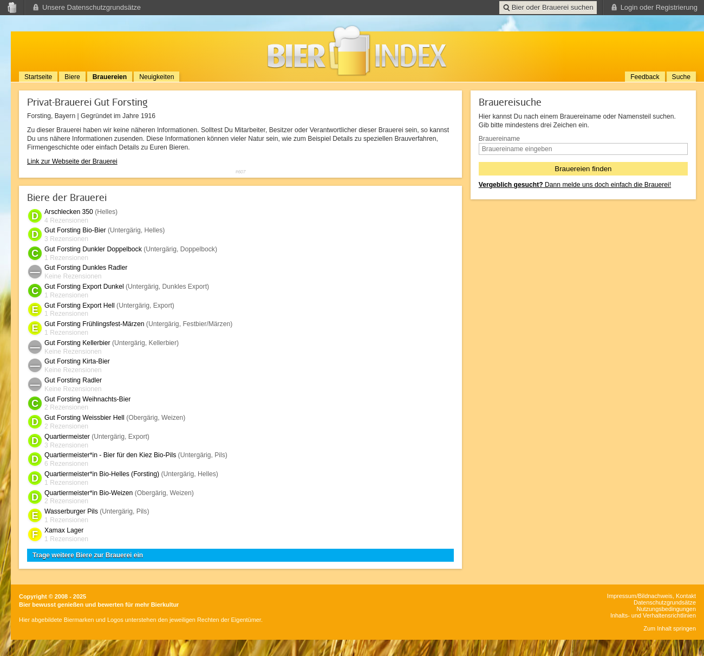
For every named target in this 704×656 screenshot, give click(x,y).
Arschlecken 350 (68, 212)
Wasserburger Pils (71, 511)
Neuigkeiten (156, 77)
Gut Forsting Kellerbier (77, 343)
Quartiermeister (67, 436)
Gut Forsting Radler (73, 380)
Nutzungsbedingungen (666, 609)
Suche (681, 77)
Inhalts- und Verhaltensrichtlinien (653, 615)
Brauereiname (499, 138)
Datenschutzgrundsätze (665, 602)
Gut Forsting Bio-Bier (75, 230)
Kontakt (686, 596)
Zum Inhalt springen (669, 628)
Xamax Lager (63, 530)
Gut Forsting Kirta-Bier (77, 361)
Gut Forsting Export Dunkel (84, 286)
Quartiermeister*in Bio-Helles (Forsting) (101, 474)
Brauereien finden (583, 169)
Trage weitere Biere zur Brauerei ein (87, 555)
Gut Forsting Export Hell (79, 305)
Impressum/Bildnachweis (640, 596)
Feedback (644, 77)
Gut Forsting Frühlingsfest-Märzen (94, 324)
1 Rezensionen (66, 258)
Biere (72, 77)
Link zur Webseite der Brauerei (72, 161)
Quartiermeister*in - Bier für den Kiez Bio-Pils (110, 455)
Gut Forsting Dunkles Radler (85, 267)
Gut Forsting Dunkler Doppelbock (93, 249)
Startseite (38, 77)
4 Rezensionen (66, 220)
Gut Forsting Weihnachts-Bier (87, 399)
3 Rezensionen (66, 239)
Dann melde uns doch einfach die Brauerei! (575, 185)
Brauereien (110, 77)
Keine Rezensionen (72, 276)
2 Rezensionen (66, 407)
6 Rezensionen (66, 463)
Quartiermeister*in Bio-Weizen (88, 493)
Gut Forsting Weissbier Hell (84, 417)
